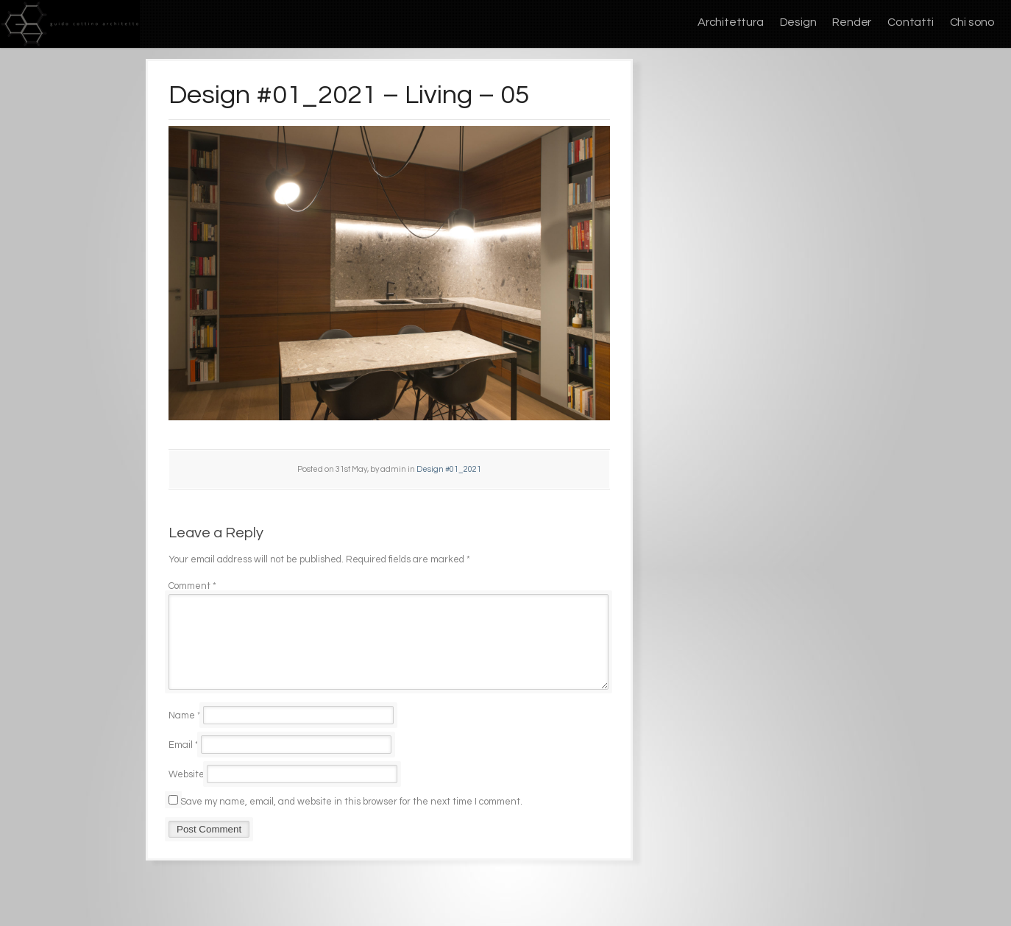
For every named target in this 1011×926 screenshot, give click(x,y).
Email (183, 762)
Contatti (910, 22)
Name (184, 733)
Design (798, 22)
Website (186, 792)
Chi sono (972, 22)
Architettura (731, 22)
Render (851, 22)
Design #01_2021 (448, 469)
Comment (192, 586)
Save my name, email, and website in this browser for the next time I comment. (351, 819)
